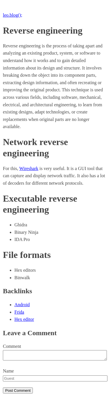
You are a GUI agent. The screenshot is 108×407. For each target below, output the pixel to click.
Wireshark (28, 168)
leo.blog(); (12, 15)
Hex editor (24, 319)
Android (22, 304)
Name (8, 372)
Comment (12, 346)
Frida (19, 312)
